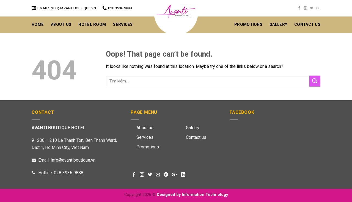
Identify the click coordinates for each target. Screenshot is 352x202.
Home (38, 24)
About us (144, 127)
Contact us (196, 137)
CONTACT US (307, 24)
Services (123, 24)
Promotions (248, 24)
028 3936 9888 (68, 172)
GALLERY (278, 24)
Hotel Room (92, 24)
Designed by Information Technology (192, 194)
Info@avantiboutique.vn (73, 160)
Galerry (192, 127)
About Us (61, 24)
